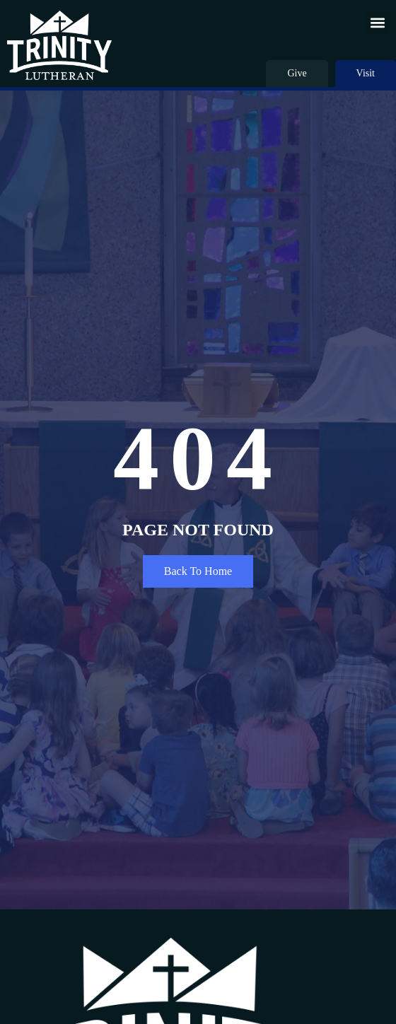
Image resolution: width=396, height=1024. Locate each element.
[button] (377, 22)
